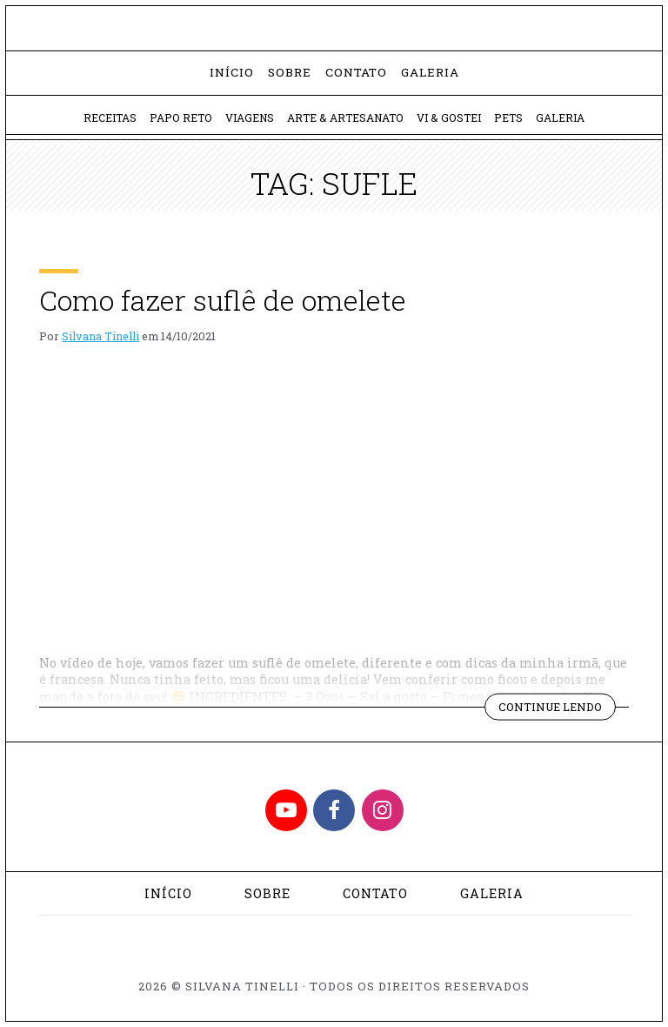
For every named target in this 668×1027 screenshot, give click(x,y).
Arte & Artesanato (345, 117)
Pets (508, 117)
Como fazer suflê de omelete (222, 300)
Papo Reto (181, 117)
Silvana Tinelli (100, 336)
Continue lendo (557, 709)
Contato (356, 72)
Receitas (110, 117)
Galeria (430, 72)
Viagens (249, 117)
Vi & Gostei (449, 117)
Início (232, 72)
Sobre (289, 72)
